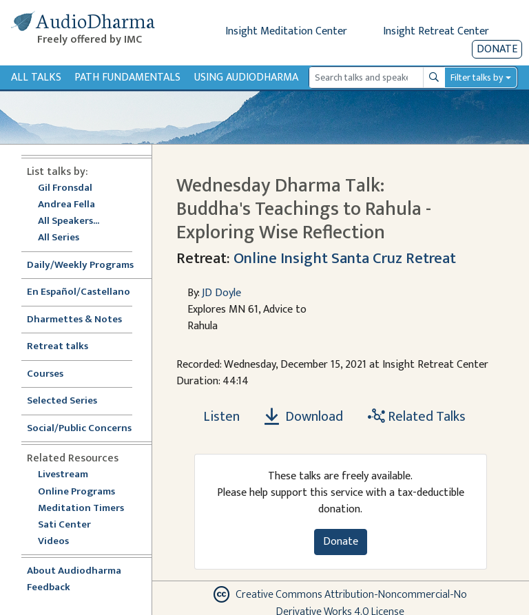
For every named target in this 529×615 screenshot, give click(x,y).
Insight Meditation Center (286, 31)
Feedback (48, 588)
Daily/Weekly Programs (87, 265)
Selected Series (70, 401)
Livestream (63, 475)
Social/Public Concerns (79, 429)
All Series (58, 238)
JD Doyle (221, 293)
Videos (60, 542)
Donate (497, 49)
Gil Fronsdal (65, 188)
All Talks (36, 77)
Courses (45, 374)
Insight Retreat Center (436, 31)
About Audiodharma (74, 571)
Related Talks (417, 416)
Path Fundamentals (127, 77)
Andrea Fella (66, 205)
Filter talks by (476, 77)
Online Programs (76, 492)
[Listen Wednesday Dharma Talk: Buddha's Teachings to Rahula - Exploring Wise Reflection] (213, 416)
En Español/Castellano (78, 292)
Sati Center (64, 525)
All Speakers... (68, 221)
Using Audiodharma (246, 77)
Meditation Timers (81, 509)
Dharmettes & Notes (74, 320)
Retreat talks (57, 347)
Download (303, 416)
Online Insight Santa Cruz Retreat (345, 258)
